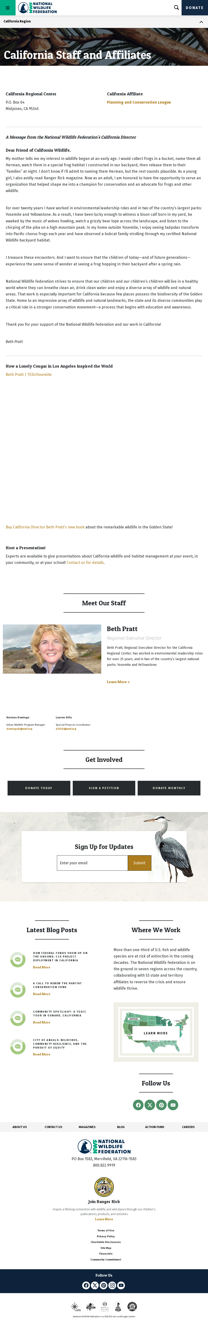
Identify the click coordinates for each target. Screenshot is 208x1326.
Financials (106, 1253)
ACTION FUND (154, 1127)
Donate (195, 7)
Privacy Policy (106, 1236)
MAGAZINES (87, 1127)
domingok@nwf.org (19, 728)
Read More (41, 967)
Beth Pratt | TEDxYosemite (29, 374)
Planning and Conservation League (139, 102)
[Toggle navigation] (8, 7)
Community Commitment (105, 1259)
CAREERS (188, 1127)
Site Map (106, 1248)
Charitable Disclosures (106, 1242)
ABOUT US (20, 1127)
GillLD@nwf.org (66, 728)
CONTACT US (53, 1127)
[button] (139, 863)
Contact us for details (85, 562)
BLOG (121, 1127)
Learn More (104, 1219)
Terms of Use (105, 1230)
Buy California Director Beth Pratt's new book (45, 527)
